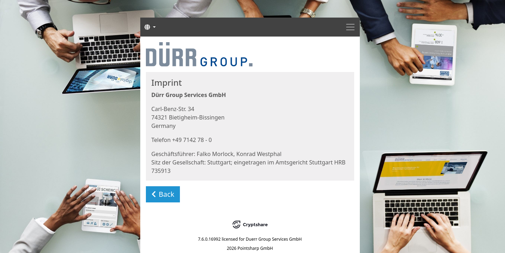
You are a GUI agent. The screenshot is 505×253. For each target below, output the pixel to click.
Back (163, 194)
